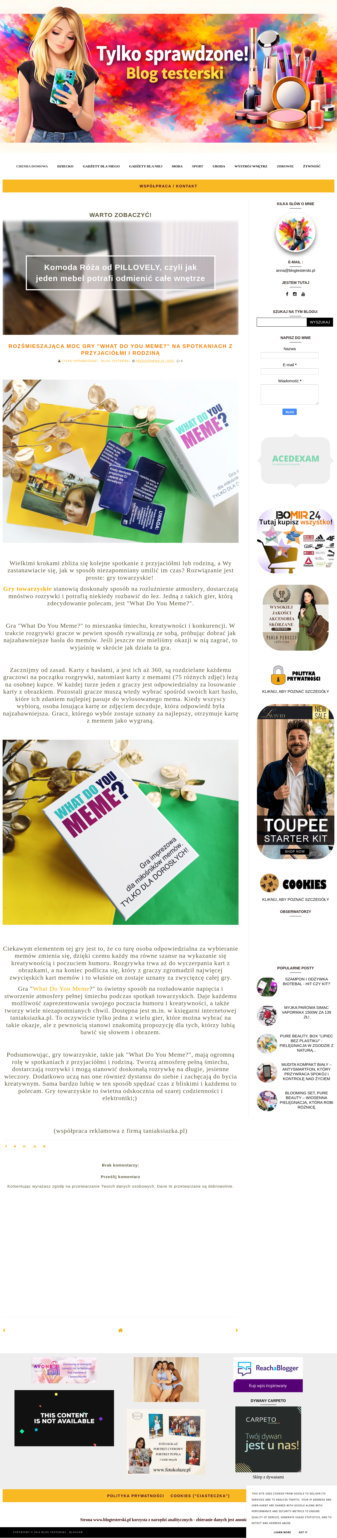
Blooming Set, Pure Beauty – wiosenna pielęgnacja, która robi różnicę (306, 1100)
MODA (177, 166)
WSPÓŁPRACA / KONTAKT (168, 186)
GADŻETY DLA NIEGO (101, 166)
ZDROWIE (285, 166)
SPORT (197, 166)
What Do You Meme (61, 988)
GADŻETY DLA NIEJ (145, 166)
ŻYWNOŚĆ (312, 166)
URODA (219, 166)
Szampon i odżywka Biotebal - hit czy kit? (306, 981)
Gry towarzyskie (27, 588)
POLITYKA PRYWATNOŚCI (135, 1496)
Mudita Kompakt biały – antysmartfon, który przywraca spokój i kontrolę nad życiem (306, 1071)
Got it (303, 1532)
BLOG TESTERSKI (54, 1532)
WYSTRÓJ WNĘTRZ (251, 166)
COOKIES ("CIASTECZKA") (200, 1496)
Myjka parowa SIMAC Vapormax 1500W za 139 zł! (306, 1012)
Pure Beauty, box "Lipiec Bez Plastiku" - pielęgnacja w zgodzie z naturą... (307, 1043)
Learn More (282, 1532)
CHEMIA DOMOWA (32, 166)
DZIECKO (65, 166)
